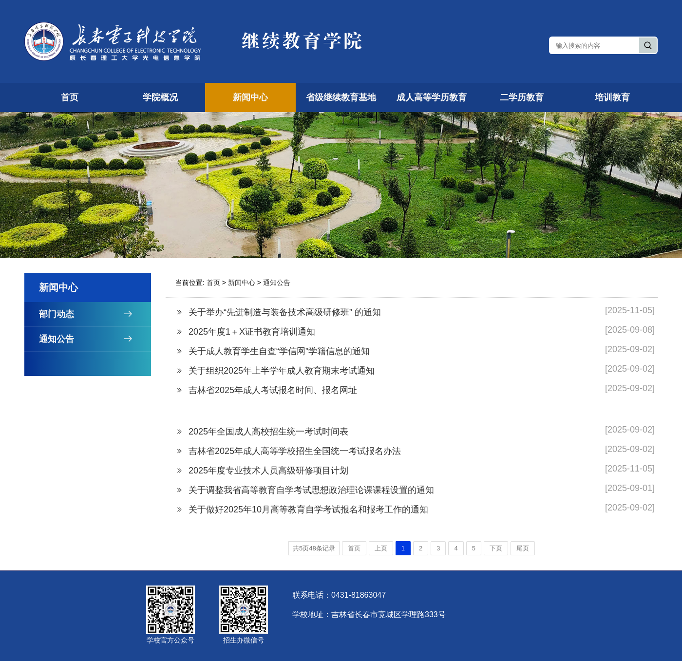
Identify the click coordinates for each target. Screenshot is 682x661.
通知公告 (95, 339)
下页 (496, 548)
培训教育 (612, 97)
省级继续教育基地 (341, 97)
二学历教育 (522, 97)
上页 (381, 548)
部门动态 (95, 314)
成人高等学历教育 (432, 97)
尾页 (522, 548)
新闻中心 (250, 97)
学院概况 (160, 97)
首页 (69, 97)
